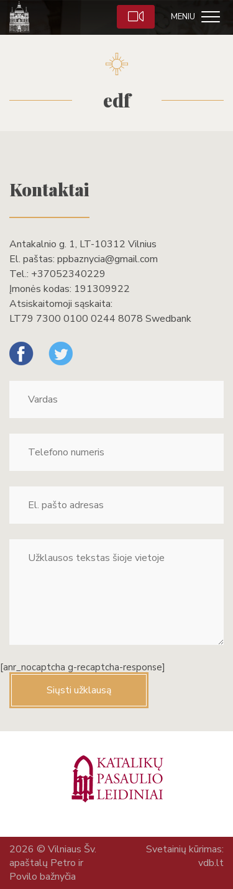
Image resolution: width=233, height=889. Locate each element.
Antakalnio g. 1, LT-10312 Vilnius (83, 244)
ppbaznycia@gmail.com (107, 259)
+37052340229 (68, 274)
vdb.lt (211, 863)
